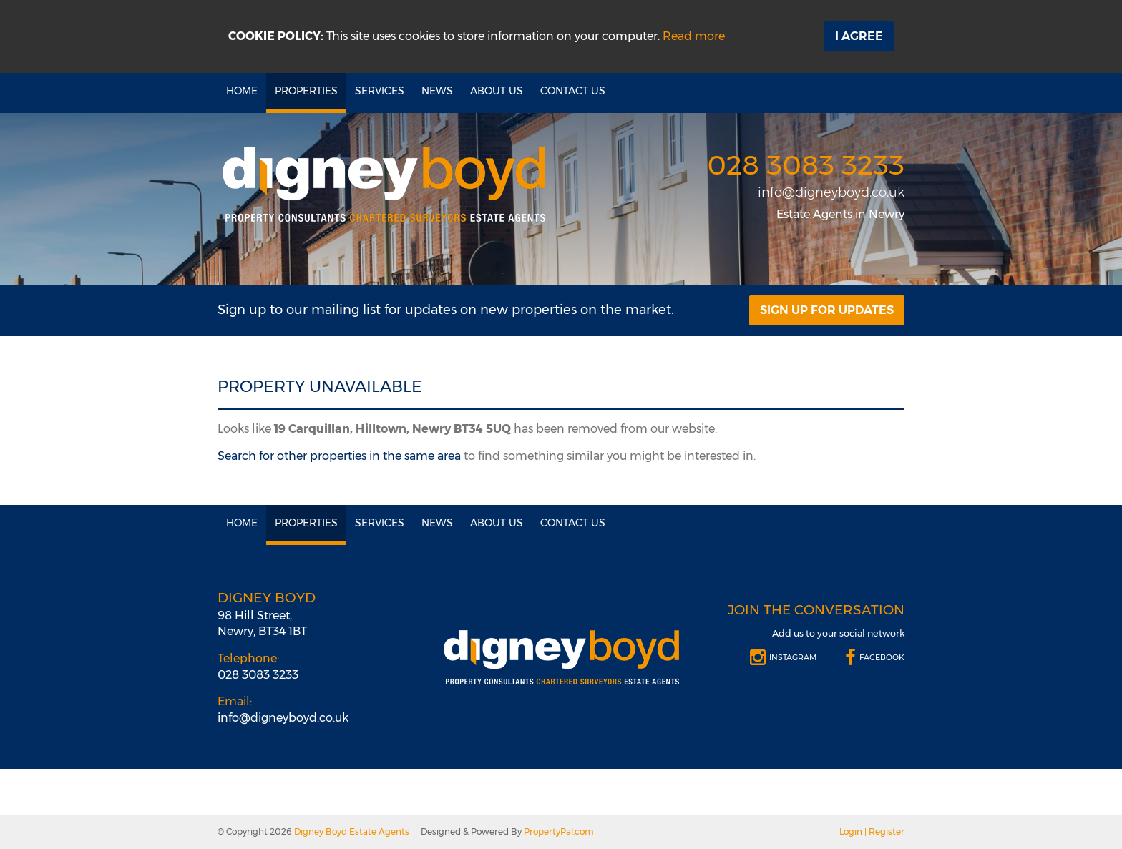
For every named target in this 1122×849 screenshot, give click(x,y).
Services (379, 90)
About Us (496, 90)
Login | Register (871, 831)
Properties (306, 90)
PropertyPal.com (559, 831)
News (437, 90)
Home (242, 90)
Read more (694, 36)
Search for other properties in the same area (339, 456)
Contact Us (572, 90)
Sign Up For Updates (827, 310)
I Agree (859, 36)
